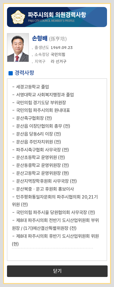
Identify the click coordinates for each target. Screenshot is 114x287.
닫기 (57, 271)
